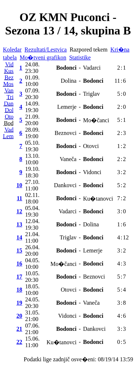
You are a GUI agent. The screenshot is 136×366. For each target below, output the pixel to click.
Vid (9, 64)
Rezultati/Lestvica (46, 49)
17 (19, 277)
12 (19, 211)
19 (19, 303)
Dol (9, 110)
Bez (8, 77)
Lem (8, 136)
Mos (8, 84)
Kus (9, 71)
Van (8, 90)
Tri (10, 97)
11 (19, 198)
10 (19, 185)
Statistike (80, 57)
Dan (9, 103)
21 (19, 329)
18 (19, 290)
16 (19, 263)
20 (19, 316)
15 (19, 250)
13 (19, 224)
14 (19, 237)
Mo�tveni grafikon (43, 57)
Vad (8, 130)
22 (19, 342)
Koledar (12, 49)
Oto (9, 117)
